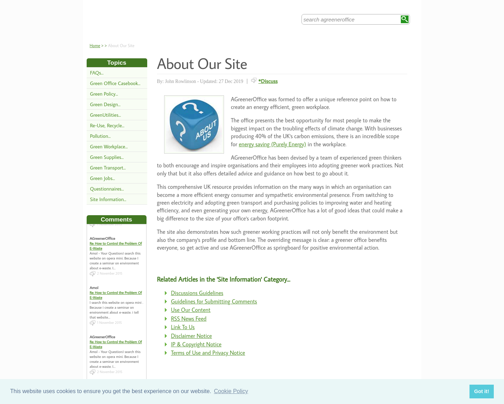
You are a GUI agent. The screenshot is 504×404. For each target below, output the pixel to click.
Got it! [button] (481, 391)
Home (95, 45)
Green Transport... (108, 167)
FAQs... (97, 72)
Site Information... (108, 199)
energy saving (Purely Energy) (272, 144)
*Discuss (268, 80)
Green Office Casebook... (115, 83)
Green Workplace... (109, 146)
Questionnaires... (107, 188)
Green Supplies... (107, 157)
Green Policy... (104, 93)
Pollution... (100, 136)
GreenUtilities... (105, 114)
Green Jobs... (102, 178)
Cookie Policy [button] (231, 391)
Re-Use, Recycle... (107, 125)
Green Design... (105, 104)
